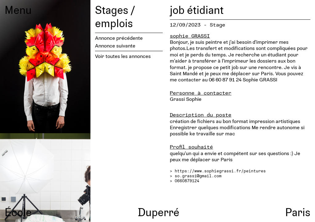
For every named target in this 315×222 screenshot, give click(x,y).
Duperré (158, 212)
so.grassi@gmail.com (198, 175)
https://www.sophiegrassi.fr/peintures (220, 170)
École (18, 212)
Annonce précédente (119, 38)
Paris (297, 212)
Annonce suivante (115, 45)
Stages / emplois (115, 16)
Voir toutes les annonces (123, 56)
